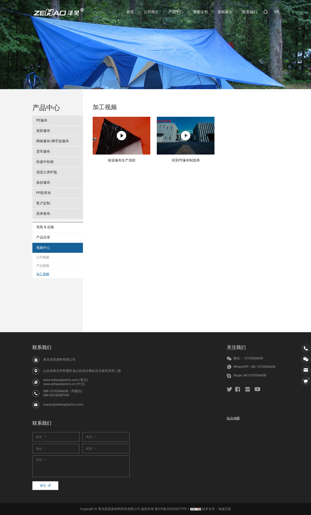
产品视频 (42, 266)
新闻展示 (225, 12)
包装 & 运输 (45, 227)
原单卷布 (43, 214)
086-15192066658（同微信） (63, 391)
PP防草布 (43, 193)
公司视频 (42, 257)
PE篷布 (41, 120)
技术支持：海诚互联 (216, 509)
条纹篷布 (43, 182)
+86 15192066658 (262, 367)
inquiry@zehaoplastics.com (63, 404)
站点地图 (233, 418)
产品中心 (175, 12)
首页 (130, 12)
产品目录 (43, 237)
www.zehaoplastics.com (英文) (65, 380)
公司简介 (151, 12)
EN (276, 12)
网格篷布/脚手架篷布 (52, 141)
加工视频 (42, 274)
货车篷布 (43, 151)
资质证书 (200, 12)
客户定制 (43, 203)
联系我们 (249, 12)
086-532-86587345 (56, 395)
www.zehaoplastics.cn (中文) (64, 384)
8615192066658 (255, 375)
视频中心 (43, 248)
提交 (43, 485)
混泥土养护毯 (46, 172)
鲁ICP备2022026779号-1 (172, 509)
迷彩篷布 (43, 131)
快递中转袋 (45, 162)
